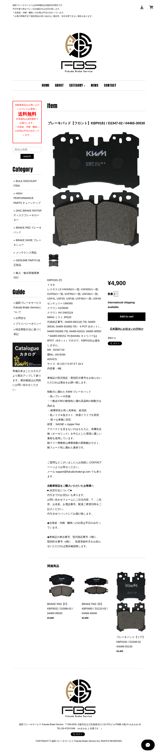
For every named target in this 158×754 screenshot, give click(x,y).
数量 (110, 293)
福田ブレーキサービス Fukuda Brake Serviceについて (27, 307)
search (27, 156)
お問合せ (21, 317)
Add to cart (126, 316)
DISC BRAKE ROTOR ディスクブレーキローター (27, 215)
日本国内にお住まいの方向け (126, 328)
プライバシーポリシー (28, 323)
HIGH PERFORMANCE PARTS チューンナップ (27, 198)
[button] (77, 85)
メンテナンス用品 (26, 252)
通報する (112, 338)
